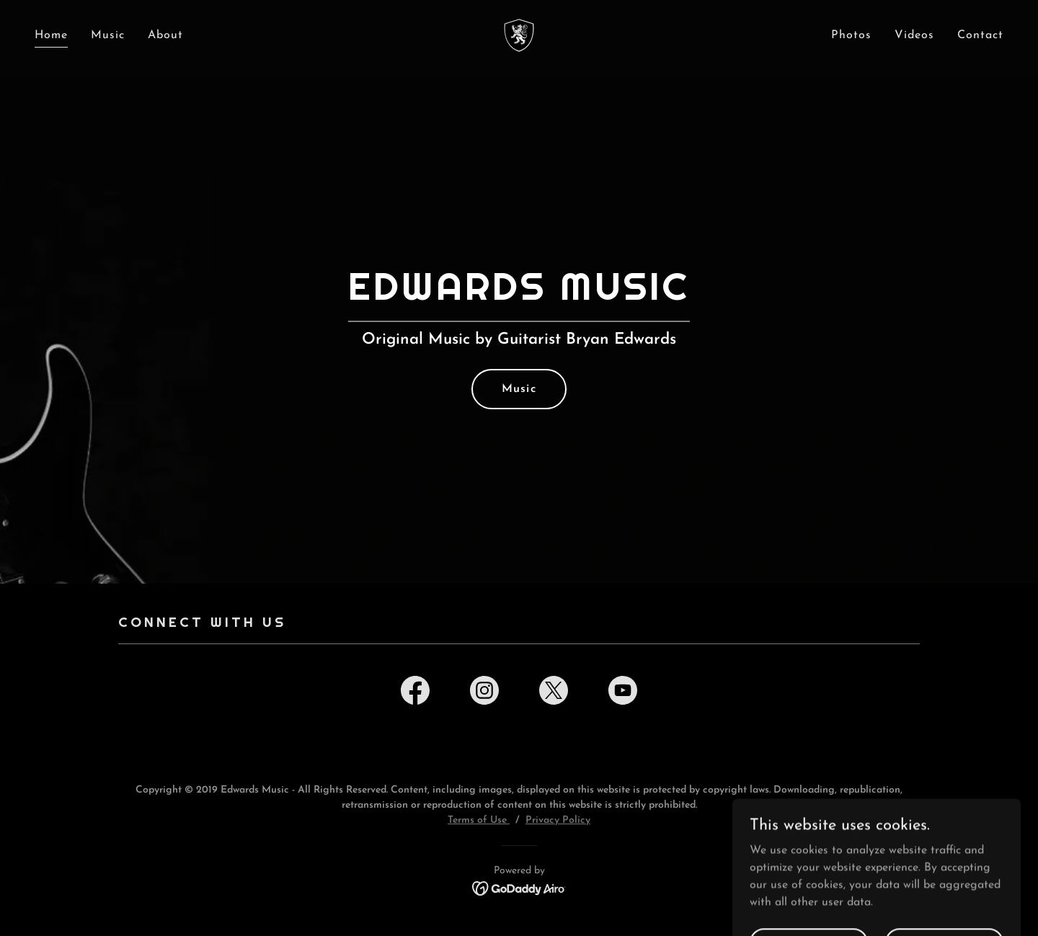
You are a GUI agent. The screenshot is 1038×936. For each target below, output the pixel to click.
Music (519, 389)
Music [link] (108, 35)
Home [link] (51, 35)
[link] (519, 34)
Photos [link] (851, 35)
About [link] (165, 35)
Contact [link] (980, 35)
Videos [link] (914, 35)
